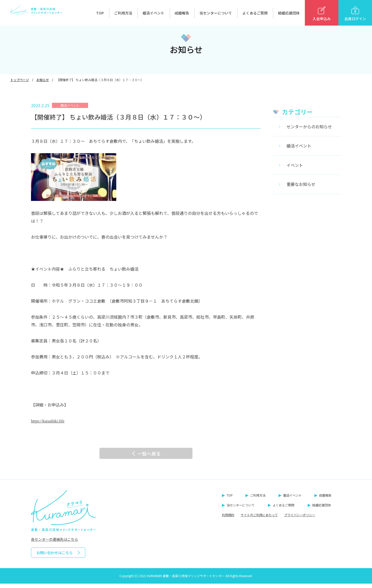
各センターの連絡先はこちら (54, 543)
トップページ (19, 79)
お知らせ (42, 79)
